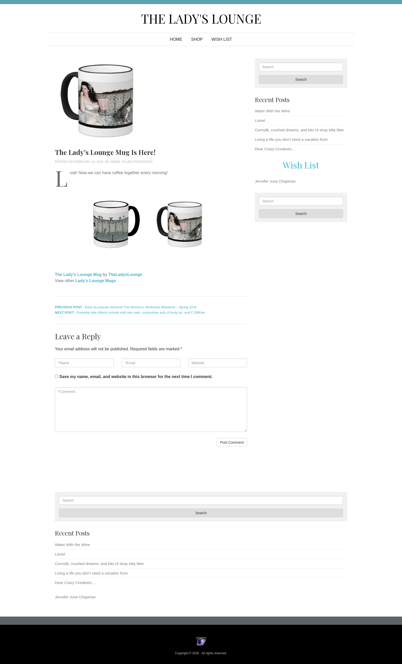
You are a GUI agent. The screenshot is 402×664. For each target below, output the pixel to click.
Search (301, 79)
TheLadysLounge (125, 274)
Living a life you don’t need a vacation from (291, 139)
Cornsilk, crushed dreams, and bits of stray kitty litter (299, 130)
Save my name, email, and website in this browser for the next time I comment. (136, 376)
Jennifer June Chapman (275, 181)
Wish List (301, 165)
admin (115, 162)
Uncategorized (139, 162)
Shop (197, 39)
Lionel (260, 120)
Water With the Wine (272, 111)
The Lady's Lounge (201, 18)
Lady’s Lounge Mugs (95, 281)
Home (176, 39)
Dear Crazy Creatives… (275, 149)
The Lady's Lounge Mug (78, 274)
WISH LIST (222, 39)
